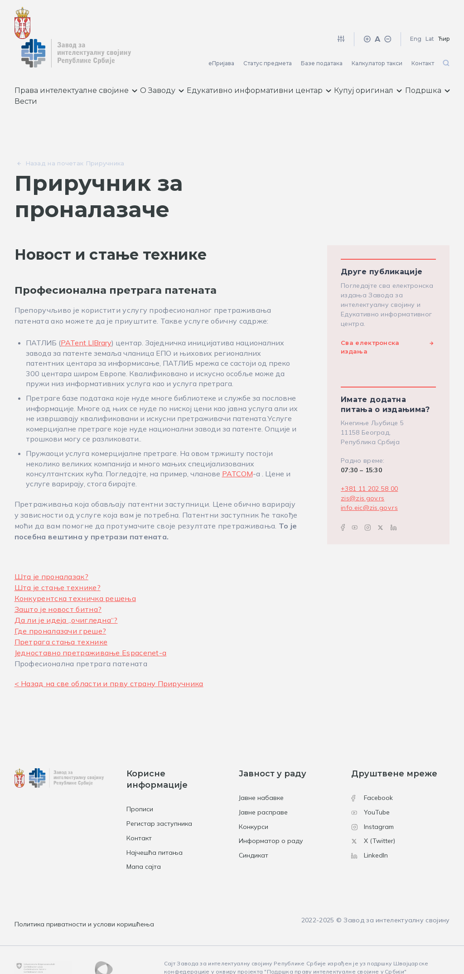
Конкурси (253, 801)
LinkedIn (369, 830)
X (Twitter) (373, 816)
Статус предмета (267, 37)
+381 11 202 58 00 (369, 463)
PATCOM (237, 448)
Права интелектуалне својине (75, 65)
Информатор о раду (271, 816)
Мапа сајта (143, 842)
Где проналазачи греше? (60, 605)
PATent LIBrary (86, 317)
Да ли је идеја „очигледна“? (66, 594)
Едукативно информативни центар (259, 65)
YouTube (370, 787)
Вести (25, 76)
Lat (429, 13)
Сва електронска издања (370, 322)
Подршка (427, 65)
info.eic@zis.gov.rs (369, 482)
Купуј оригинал (368, 65)
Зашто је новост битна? (58, 583)
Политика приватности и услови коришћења (84, 899)
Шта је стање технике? (57, 562)
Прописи (139, 784)
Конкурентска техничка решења (75, 572)
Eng (415, 13)
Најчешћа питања (154, 827)
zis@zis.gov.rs (362, 473)
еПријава (221, 37)
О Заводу (162, 65)
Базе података (322, 37)
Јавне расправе (263, 787)
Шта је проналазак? (51, 551)
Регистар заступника (159, 798)
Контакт (422, 37)
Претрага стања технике (61, 616)
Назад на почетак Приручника (75, 138)
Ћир (444, 13)
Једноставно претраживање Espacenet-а (90, 627)
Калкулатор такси (377, 37)
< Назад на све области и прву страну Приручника (108, 658)
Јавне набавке (261, 772)
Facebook (372, 772)
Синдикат (253, 830)
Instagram (372, 801)
